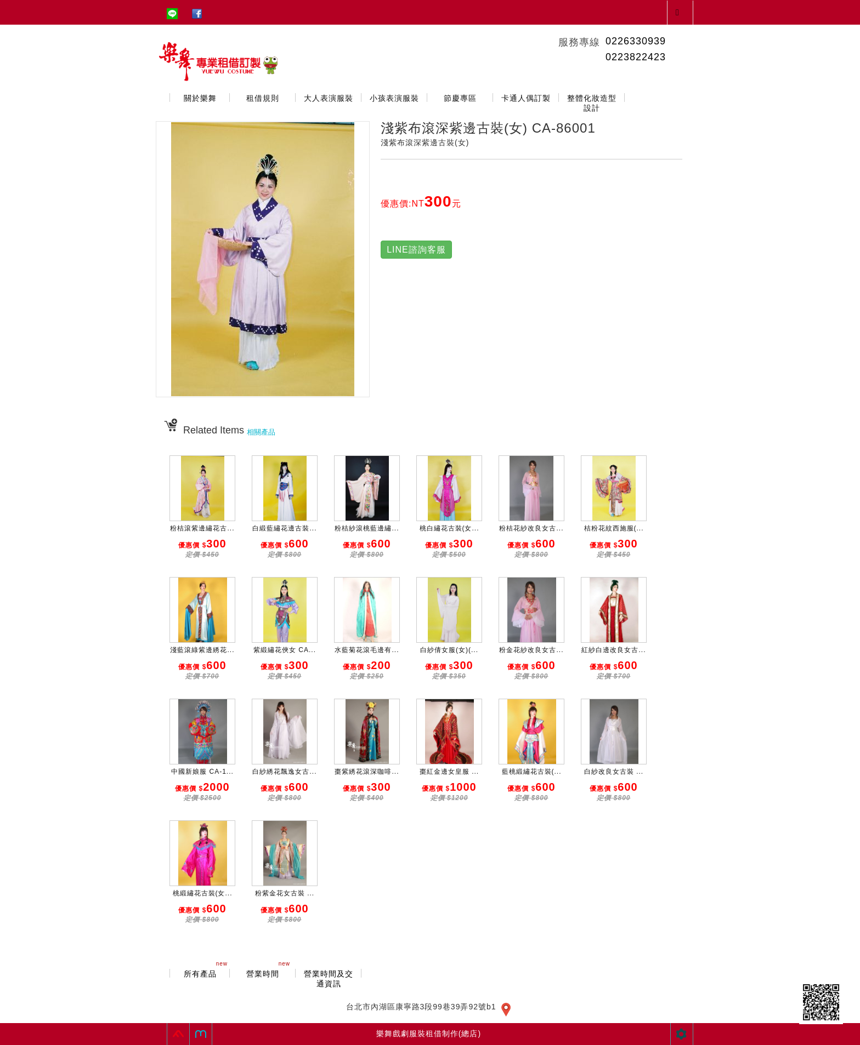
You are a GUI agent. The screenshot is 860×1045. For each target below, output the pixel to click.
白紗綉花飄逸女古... (284, 771)
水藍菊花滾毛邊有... (367, 650)
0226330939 (636, 41)
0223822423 (636, 57)
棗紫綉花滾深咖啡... (367, 771)
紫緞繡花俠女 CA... (284, 650)
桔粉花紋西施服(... (614, 528)
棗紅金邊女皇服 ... (449, 771)
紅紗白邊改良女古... (613, 650)
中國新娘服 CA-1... (202, 771)
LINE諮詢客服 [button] (416, 249)
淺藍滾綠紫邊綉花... (202, 650)
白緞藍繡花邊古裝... (284, 528)
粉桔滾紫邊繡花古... (202, 528)
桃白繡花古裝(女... (449, 528)
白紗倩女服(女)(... (449, 650)
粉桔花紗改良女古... (531, 528)
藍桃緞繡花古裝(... (532, 771)
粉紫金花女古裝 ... (284, 893)
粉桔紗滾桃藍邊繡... (367, 528)
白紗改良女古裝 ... (613, 771)
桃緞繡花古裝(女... (203, 893)
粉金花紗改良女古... (531, 650)
